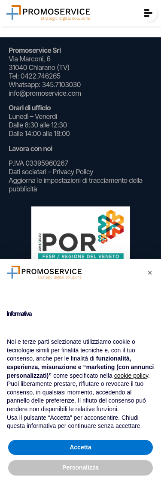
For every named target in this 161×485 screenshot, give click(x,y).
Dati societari (27, 171)
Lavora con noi (30, 148)
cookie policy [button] (131, 375)
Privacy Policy (72, 171)
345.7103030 (61, 84)
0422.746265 (40, 76)
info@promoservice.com (45, 93)
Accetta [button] (80, 447)
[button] (150, 272)
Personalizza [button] (80, 467)
